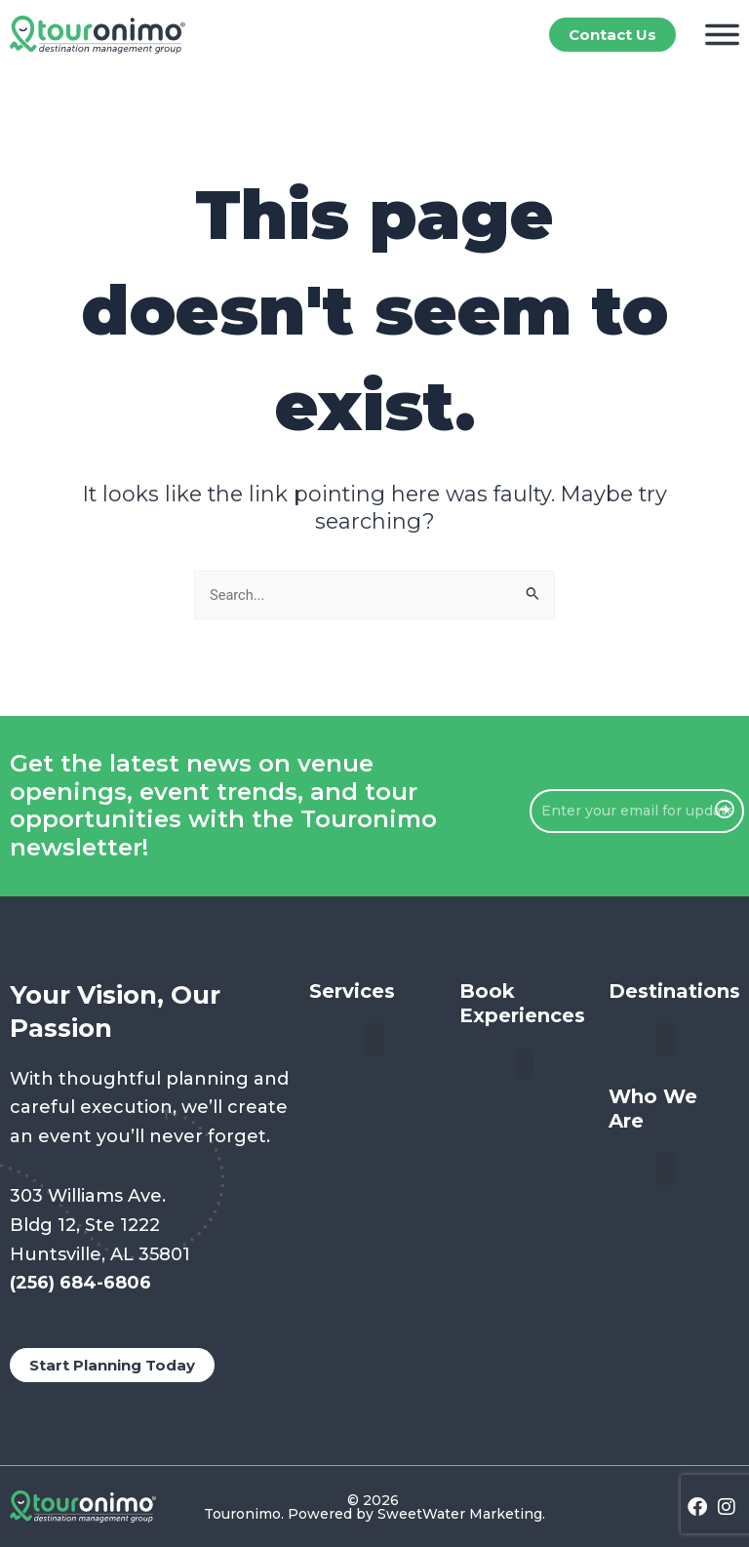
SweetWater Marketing (459, 1514)
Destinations (674, 991)
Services (352, 991)
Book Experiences (522, 1003)
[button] (374, 1039)
